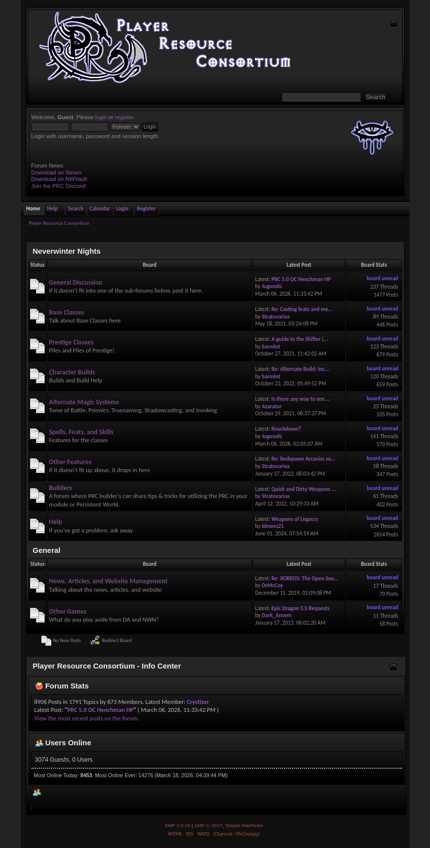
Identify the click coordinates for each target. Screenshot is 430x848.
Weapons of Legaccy (295, 518)
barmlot (271, 346)
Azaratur (272, 406)
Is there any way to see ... (301, 398)
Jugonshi (272, 286)
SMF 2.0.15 (177, 825)
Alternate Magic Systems (84, 402)
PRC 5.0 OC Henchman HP (301, 279)
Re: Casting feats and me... (302, 309)
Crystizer (198, 701)
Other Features (70, 462)
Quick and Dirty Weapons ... (304, 489)
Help (55, 521)
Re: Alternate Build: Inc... (300, 368)
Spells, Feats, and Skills (81, 432)
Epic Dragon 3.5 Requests (301, 608)
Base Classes (66, 312)
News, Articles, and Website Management (108, 581)
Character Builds (72, 372)
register (124, 117)
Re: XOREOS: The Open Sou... (305, 578)
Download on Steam (56, 172)
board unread (382, 278)
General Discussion (75, 282)
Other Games (67, 611)
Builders (60, 488)
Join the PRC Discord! (58, 186)
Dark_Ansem (276, 615)
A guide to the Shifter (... (300, 339)
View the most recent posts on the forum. (87, 718)
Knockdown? (286, 428)
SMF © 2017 (208, 825)
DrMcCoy (272, 585)
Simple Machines (244, 825)
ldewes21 (273, 525)
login (101, 117)
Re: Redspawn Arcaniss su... (304, 458)
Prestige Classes (71, 342)
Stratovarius (275, 316)
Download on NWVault (59, 179)
